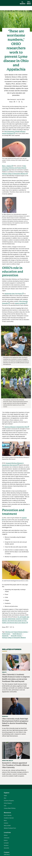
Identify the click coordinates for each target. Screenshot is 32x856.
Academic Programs (9, 800)
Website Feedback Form (10, 828)
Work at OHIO (7, 825)
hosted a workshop (21, 303)
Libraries (6, 823)
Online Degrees (8, 803)
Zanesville (6, 848)
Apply (5, 795)
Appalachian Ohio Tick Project (14, 294)
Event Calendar (7, 815)
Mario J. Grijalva (7, 166)
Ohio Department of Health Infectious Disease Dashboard (13, 132)
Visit (5, 805)
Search (22, 3)
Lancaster (6, 843)
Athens (5, 835)
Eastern (6, 840)
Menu (29, 3)
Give (5, 798)
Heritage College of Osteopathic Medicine (15, 174)
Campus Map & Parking (9, 808)
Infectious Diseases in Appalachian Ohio (17, 427)
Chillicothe (6, 838)
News (5, 820)
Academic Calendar (9, 818)
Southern (6, 845)
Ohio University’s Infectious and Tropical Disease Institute (14, 168)
